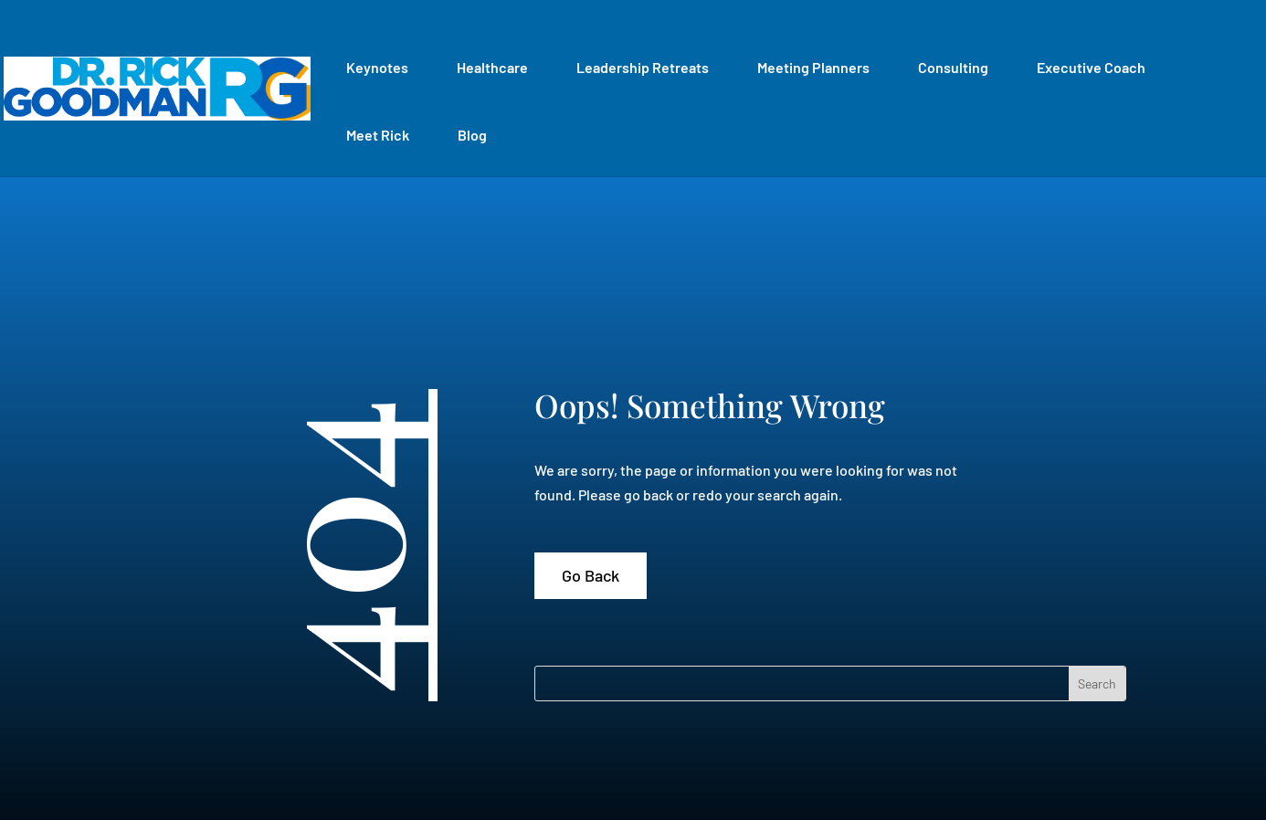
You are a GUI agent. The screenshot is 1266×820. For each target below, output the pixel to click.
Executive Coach (1091, 67)
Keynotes (377, 67)
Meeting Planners (813, 67)
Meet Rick (377, 134)
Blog (472, 134)
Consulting (953, 67)
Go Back (590, 575)
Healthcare (492, 67)
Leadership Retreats (642, 67)
